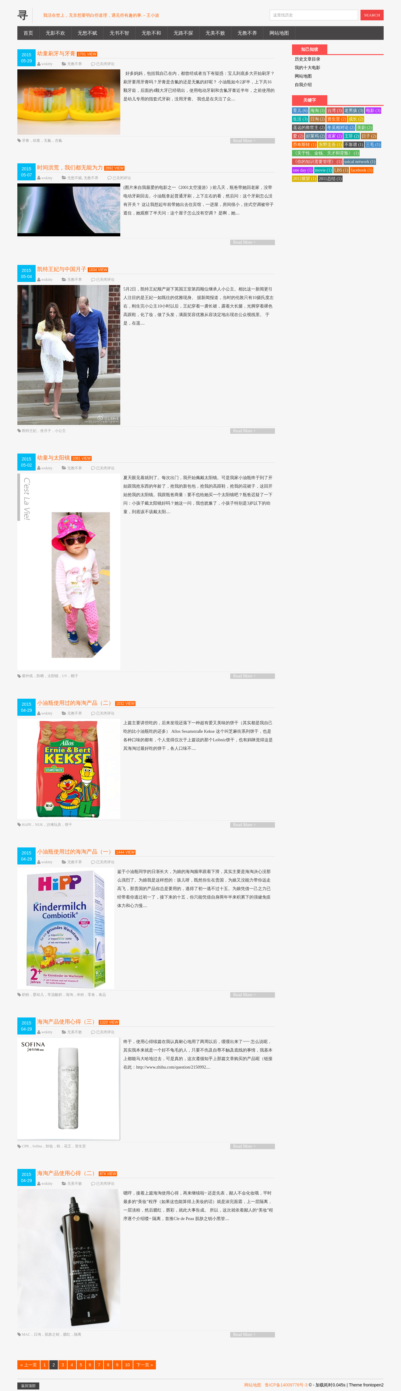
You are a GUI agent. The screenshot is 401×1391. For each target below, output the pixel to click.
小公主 (60, 431)
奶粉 (25, 995)
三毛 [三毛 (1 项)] (373, 144)
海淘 (69, 995)
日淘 (37, 1334)
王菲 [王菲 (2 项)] (351, 136)
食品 (102, 995)
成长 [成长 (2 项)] (356, 119)
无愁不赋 (87, 33)
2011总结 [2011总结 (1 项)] (330, 178)
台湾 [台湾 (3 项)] (334, 110)
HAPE (26, 824)
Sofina (37, 1146)
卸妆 (49, 1146)
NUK (39, 824)
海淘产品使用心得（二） (67, 1173)
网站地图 (279, 33)
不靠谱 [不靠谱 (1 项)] (353, 144)
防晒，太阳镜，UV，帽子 (57, 676)
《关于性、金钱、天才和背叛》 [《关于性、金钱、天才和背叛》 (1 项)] (326, 153)
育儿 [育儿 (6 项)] (300, 110)
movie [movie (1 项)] (323, 170)
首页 (28, 33)
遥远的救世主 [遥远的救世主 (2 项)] (309, 127)
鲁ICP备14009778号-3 (286, 1384)
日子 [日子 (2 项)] (369, 136)
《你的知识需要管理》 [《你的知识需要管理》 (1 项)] (317, 161)
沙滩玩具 (54, 824)
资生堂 (80, 1146)
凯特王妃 (29, 431)
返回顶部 (28, 1386)
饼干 (68, 824)
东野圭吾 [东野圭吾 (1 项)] (330, 144)
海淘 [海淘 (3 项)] (317, 110)
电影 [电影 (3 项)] (373, 110)
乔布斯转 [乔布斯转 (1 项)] (304, 144)
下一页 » (144, 1364)
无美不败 (215, 33)
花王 (67, 1146)
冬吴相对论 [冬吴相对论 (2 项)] (341, 127)
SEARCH (372, 15)
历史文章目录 (307, 59)
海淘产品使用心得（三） (67, 1022)
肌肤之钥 (52, 1334)
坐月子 (45, 431)
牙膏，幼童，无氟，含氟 (42, 140)
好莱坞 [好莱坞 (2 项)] (315, 136)
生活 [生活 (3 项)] (300, 119)
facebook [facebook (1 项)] (361, 170)
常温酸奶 (54, 995)
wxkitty (47, 64)
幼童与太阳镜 (53, 458)
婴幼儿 (38, 995)
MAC (26, 1334)
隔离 (77, 1334)
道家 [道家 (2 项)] (334, 136)
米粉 (80, 995)
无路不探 (183, 33)
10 (127, 1364)
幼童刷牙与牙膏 (56, 53)
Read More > (244, 140)
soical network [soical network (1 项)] (359, 161)
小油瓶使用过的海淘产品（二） (75, 703)
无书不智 (119, 33)
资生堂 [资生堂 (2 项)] (336, 119)
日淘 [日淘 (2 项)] (317, 119)
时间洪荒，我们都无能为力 (70, 168)
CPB (25, 1146)
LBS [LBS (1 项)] (341, 170)
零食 (91, 995)
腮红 (66, 1334)
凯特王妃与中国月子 (61, 269)
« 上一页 (28, 1364)
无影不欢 (55, 33)
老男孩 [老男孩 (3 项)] (353, 110)
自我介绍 (303, 84)
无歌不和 (151, 33)
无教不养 (247, 33)
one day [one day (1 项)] (302, 170)
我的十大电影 (307, 67)
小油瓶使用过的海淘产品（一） (75, 852)
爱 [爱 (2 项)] (298, 136)
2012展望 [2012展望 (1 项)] (304, 178)
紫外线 (27, 676)
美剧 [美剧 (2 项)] (364, 127)
